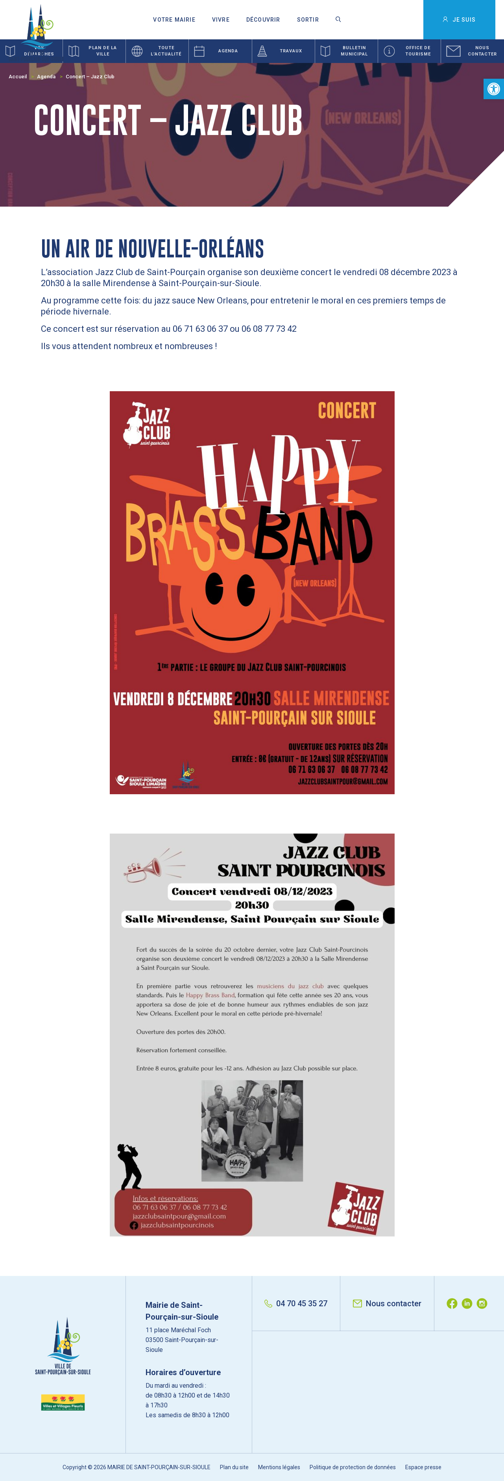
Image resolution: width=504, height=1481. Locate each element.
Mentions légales (279, 1467)
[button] (494, 89)
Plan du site (234, 1467)
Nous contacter (387, 1303)
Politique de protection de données (353, 1467)
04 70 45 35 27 (295, 1303)
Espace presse (423, 1467)
